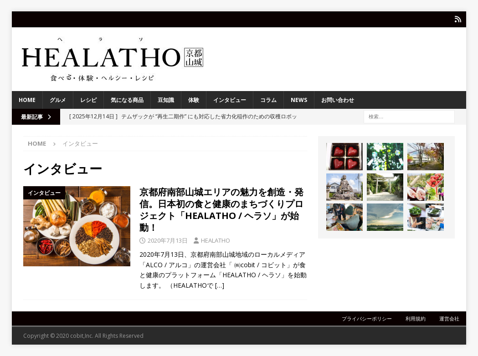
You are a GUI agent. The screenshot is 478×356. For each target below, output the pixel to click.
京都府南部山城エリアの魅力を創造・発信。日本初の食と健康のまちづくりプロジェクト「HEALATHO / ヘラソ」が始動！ (221, 209)
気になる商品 (127, 100)
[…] (219, 284)
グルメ (58, 100)
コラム (268, 100)
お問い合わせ (337, 100)
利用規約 (416, 318)
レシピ (88, 100)
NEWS (299, 100)
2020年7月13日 (168, 240)
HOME (27, 100)
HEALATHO (215, 240)
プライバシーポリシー (367, 318)
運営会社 (449, 318)
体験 (193, 100)
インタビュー (229, 100)
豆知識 (166, 100)
